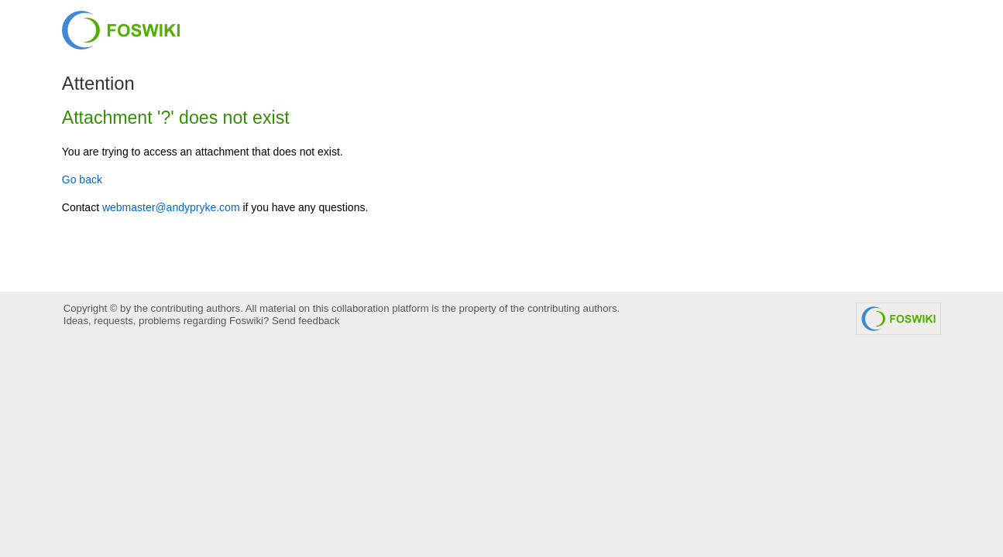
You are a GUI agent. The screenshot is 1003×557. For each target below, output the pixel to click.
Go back (82, 179)
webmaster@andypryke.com (171, 207)
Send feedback (306, 320)
